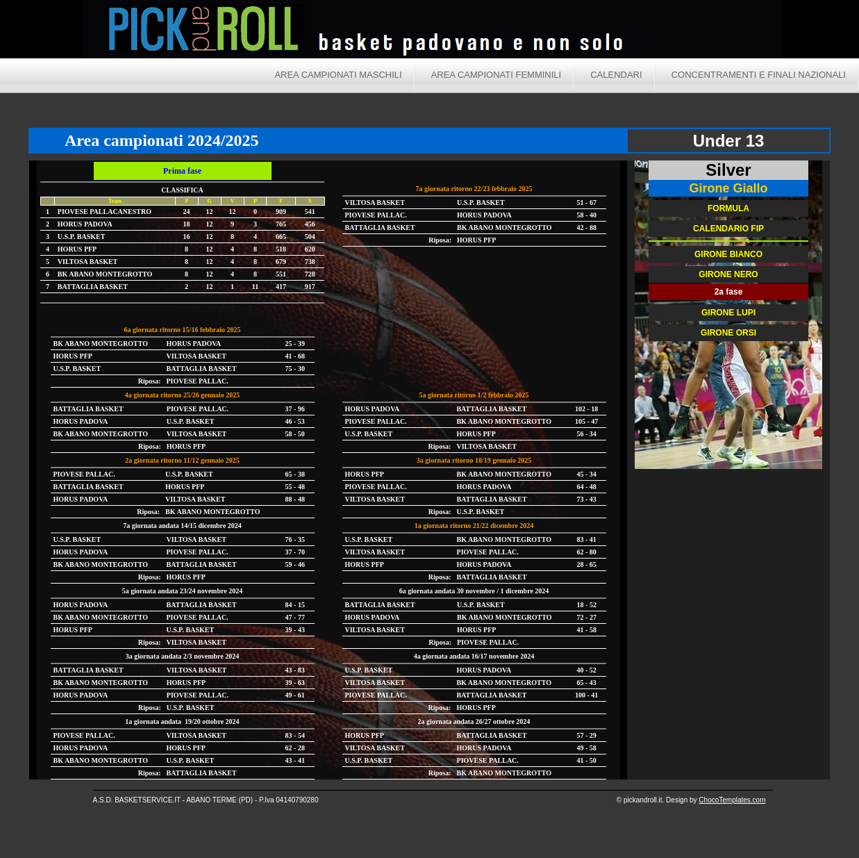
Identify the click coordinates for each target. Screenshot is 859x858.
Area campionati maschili (337, 74)
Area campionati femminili (496, 74)
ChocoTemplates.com (732, 800)
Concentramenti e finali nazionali (759, 74)
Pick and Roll (562, 31)
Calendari (616, 74)
